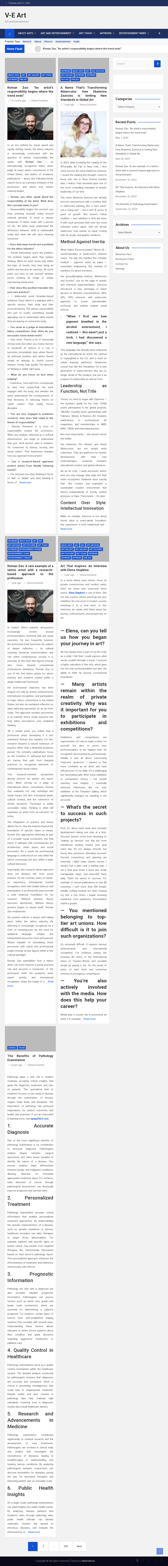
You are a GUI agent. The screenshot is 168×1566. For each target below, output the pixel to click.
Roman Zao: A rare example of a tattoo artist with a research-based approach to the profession (30, 572)
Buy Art (65, 79)
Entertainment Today (18, 553)
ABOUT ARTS (25, 33)
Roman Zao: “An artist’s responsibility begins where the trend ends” (30, 91)
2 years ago (14, 1065)
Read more (26, 482)
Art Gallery (33, 75)
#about (37, 41)
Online (22, 1048)
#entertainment (63, 41)
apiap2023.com (40, 1118)
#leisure (48, 41)
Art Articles (98, 71)
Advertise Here (123, 254)
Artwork (65, 71)
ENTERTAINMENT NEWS (132, 33)
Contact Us (122, 263)
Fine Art (23, 79)
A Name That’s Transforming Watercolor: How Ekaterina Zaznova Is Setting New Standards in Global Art (83, 94)
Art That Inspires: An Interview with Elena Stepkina (83, 568)
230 (66, 1546)
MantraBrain (88, 1560)
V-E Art (15, 15)
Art (23, 75)
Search (157, 63)
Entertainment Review (30, 549)
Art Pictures (29, 545)
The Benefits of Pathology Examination (137, 204)
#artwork (27, 41)
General (12, 1048)
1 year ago (67, 104)
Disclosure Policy (125, 259)
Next (79, 1546)
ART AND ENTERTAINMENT (56, 33)
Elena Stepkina (77, 592)
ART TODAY (85, 33)
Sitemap (120, 268)
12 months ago (16, 100)
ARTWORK (105, 33)
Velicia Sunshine (38, 100)
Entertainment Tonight (19, 558)
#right (76, 41)
